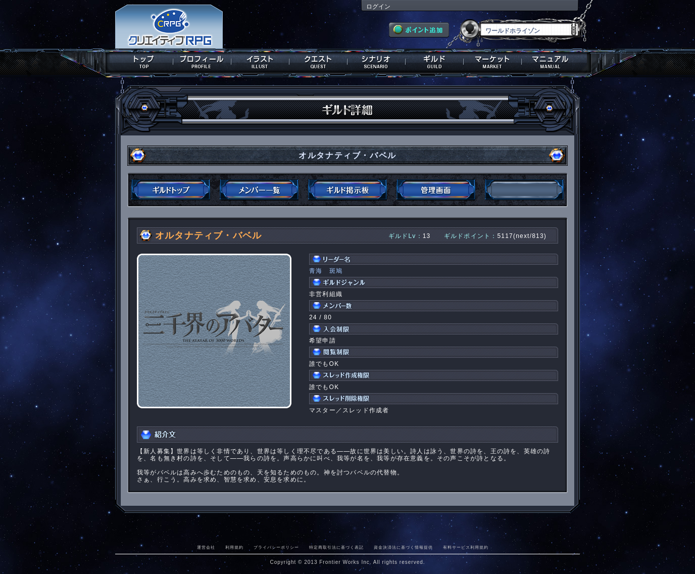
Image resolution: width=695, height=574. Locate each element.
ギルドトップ (170, 190)
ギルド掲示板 (347, 190)
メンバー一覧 (259, 190)
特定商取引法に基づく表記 (336, 547)
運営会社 (206, 547)
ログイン (378, 6)
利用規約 (234, 547)
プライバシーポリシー (276, 547)
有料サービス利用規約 (465, 547)
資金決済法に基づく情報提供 (403, 547)
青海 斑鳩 (325, 270)
